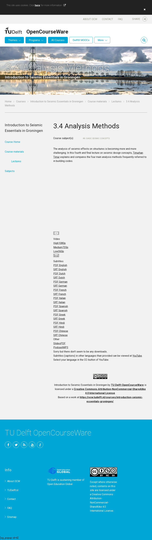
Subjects (10, 171)
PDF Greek (59, 314)
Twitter (16, 444)
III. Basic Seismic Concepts (97, 138)
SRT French (59, 294)
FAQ (120, 19)
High (59, 243)
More (101, 40)
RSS (24, 444)
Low (58, 251)
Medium (60, 247)
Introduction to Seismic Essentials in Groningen (56, 101)
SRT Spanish (60, 310)
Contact (107, 19)
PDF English (60, 265)
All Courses (57, 40)
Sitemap (11, 517)
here (37, 5)
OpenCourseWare (47, 31)
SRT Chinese (60, 335)
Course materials (97, 101)
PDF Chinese (60, 331)
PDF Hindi (59, 322)
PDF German (60, 281)
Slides (59, 343)
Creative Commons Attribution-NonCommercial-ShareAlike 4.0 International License (101, 502)
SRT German (60, 285)
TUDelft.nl (12, 490)
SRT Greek (59, 318)
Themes (12, 40)
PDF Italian (59, 298)
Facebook (8, 444)
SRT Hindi (58, 326)
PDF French (59, 289)
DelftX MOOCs (81, 40)
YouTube (137, 355)
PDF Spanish (60, 306)
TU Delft (40, 444)
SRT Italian (59, 302)
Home (8, 101)
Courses (21, 101)
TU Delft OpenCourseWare (127, 384)
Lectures (116, 101)
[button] (144, 9)
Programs (34, 40)
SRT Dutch (59, 277)
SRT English (60, 269)
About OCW (90, 19)
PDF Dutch (59, 273)
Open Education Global (59, 484)
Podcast (60, 347)
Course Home (12, 141)
